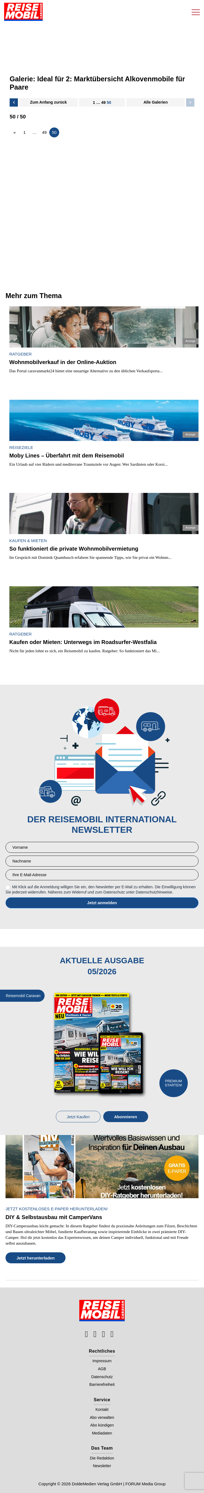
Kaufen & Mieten (28, 540)
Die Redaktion (102, 1458)
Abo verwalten (102, 1417)
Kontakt (102, 1409)
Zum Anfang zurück (48, 102)
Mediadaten (102, 1433)
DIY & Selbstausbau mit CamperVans (54, 1217)
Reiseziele (21, 447)
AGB (102, 1369)
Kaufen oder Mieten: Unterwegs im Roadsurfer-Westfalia (83, 642)
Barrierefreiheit (102, 1384)
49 (103, 102)
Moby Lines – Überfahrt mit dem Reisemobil (66, 456)
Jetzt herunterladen (36, 1258)
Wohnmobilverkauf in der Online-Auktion (62, 362)
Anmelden (102, 902)
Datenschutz (102, 1377)
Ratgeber (20, 354)
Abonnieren (125, 1116)
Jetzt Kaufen (78, 1116)
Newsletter (102, 1466)
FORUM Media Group (146, 1483)
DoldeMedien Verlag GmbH (97, 1483)
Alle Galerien (155, 102)
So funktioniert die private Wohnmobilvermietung (73, 549)
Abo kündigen (102, 1425)
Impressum (102, 1361)
